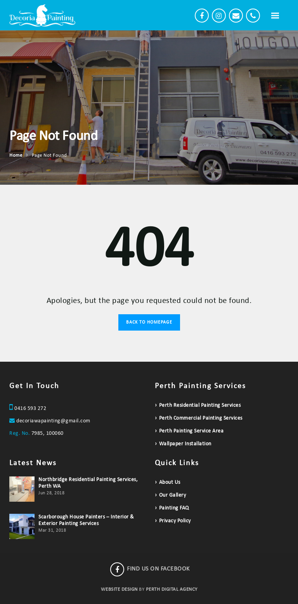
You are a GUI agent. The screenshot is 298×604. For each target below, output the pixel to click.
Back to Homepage (149, 322)
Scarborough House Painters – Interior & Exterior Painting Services (86, 520)
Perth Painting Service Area (191, 431)
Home (15, 155)
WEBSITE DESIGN (119, 589)
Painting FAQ (174, 508)
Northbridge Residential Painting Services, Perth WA (88, 483)
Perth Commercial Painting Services (201, 418)
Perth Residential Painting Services (200, 405)
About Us (169, 482)
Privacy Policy (175, 521)
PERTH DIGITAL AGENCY (172, 589)
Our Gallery (172, 495)
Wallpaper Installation (185, 444)
